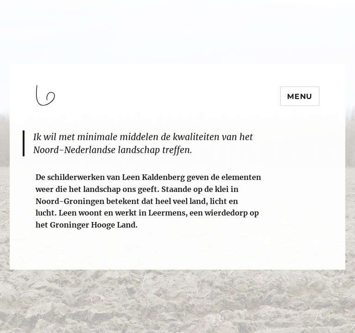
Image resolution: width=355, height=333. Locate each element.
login (25, 265)
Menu (299, 96)
